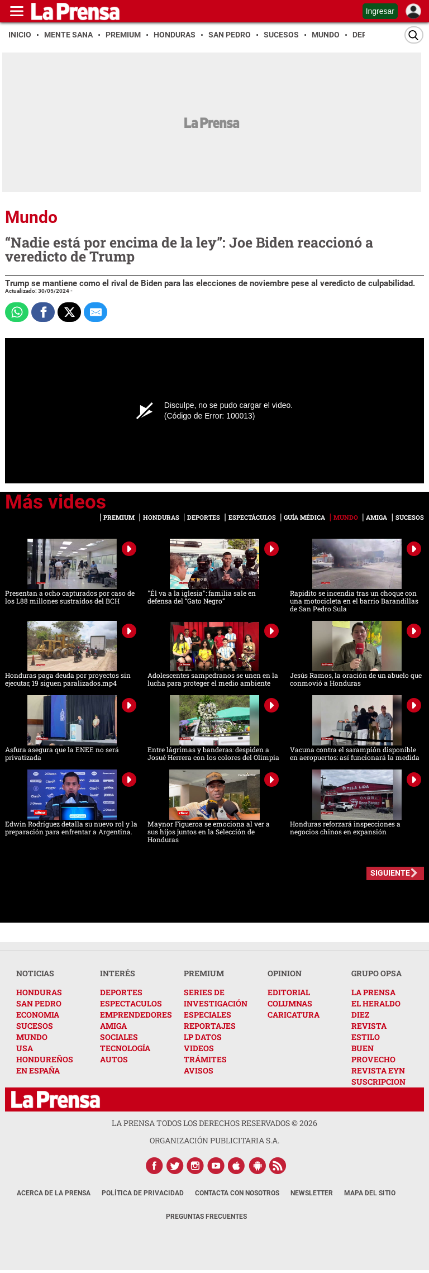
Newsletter (311, 1193)
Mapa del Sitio (369, 1193)
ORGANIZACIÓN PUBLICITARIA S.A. (214, 1140)
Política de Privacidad (143, 1193)
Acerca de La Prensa (53, 1193)
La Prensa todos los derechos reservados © (214, 1123)
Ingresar (380, 11)
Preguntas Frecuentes (206, 1216)
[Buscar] (413, 35)
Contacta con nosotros (237, 1193)
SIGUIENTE (390, 872)
